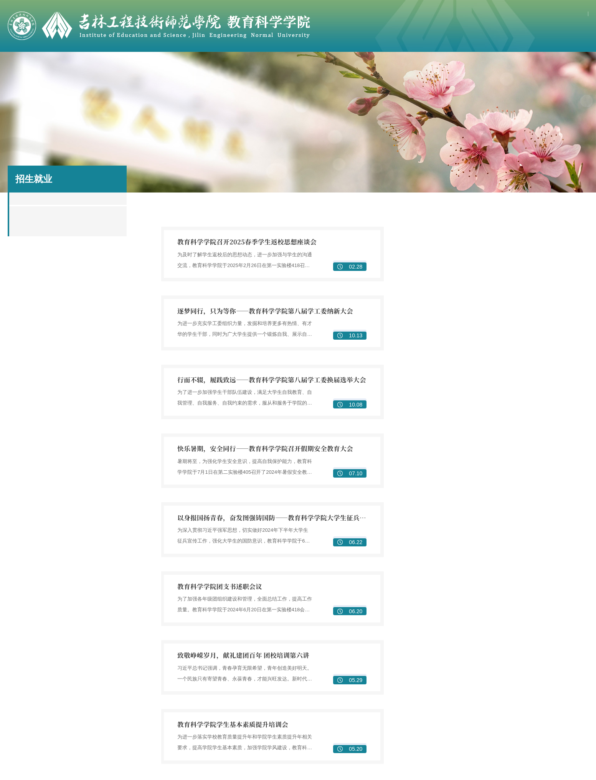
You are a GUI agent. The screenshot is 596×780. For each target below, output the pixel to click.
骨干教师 (135, 65)
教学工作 (189, 65)
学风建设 (553, 717)
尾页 (396, 578)
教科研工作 (244, 65)
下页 (380, 578)
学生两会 (553, 727)
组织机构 (445, 707)
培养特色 (445, 690)
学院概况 (81, 65)
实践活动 (445, 727)
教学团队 (338, 650)
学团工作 (460, 65)
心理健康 (553, 757)
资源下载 (568, 65)
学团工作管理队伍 (563, 707)
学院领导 (230, 650)
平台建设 (553, 650)
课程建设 (445, 660)
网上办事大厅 (569, 15)
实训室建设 (448, 680)
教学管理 (445, 640)
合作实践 (352, 65)
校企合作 (338, 707)
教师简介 (338, 640)
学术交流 (553, 660)
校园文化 (553, 737)
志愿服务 (553, 747)
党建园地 (406, 65)
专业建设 (445, 650)
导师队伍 (230, 717)
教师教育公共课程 (456, 670)
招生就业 (514, 65)
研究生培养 (233, 727)
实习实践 (338, 717)
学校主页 (533, 15)
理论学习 (445, 717)
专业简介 (230, 660)
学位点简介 (233, 707)
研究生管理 (233, 737)
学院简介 (230, 640)
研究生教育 (298, 65)
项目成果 (553, 640)
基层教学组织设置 (241, 670)
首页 (27, 65)
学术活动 (230, 747)
